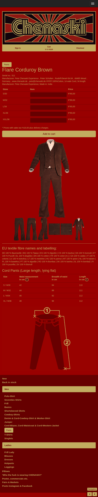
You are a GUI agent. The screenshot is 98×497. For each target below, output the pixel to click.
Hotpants (9, 463)
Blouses (8, 456)
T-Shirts (8, 434)
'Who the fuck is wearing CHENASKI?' (22, 475)
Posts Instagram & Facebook (17, 486)
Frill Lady (9, 452)
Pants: (7, 64)
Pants (8, 430)
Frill (6, 403)
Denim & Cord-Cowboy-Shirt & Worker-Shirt (27, 418)
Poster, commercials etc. (15, 478)
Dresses (8, 459)
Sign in (18, 48)
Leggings (9, 467)
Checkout (80, 48)
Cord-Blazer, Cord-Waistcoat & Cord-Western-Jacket (31, 425)
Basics (8, 407)
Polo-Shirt (9, 396)
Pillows (6, 471)
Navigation (92, 489)
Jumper (8, 422)
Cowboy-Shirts (12, 414)
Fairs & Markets (10, 482)
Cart (49, 48)
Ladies (7, 445)
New (4, 378)
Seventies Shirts (13, 400)
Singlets (8, 438)
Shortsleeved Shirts (14, 411)
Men (6, 389)
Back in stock (9, 382)
